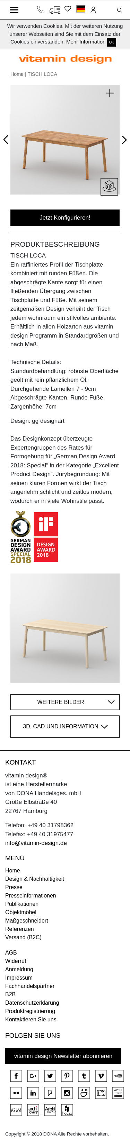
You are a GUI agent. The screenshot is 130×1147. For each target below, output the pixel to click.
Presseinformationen (30, 896)
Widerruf (15, 961)
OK (111, 42)
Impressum (19, 978)
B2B (10, 994)
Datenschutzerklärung (32, 1003)
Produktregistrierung (30, 1011)
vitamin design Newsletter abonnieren (63, 1056)
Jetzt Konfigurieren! (65, 217)
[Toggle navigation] (14, 10)
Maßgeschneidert (26, 921)
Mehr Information (85, 42)
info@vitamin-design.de (36, 843)
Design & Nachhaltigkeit (34, 879)
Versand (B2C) (23, 937)
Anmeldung (19, 969)
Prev (7, 138)
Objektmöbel (20, 912)
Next (123, 141)
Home (17, 74)
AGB (11, 953)
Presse (14, 887)
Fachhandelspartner (29, 986)
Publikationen (21, 904)
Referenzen (19, 929)
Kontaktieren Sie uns (31, 1019)
